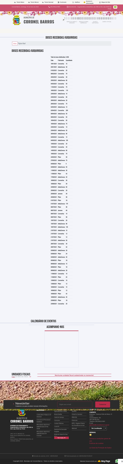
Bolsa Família (58, 414)
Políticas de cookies (96, 443)
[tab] (63, 20)
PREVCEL (74, 417)
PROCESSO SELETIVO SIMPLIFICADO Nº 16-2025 (43, 426)
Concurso (57, 420)
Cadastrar (102, 404)
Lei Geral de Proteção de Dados (100, 448)
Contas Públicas (59, 423)
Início (14, 43)
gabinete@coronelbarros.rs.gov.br (99, 425)
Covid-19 (56, 426)
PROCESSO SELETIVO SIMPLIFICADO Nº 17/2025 (43, 433)
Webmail (74, 428)
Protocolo (74, 420)
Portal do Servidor (77, 414)
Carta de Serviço (59, 417)
